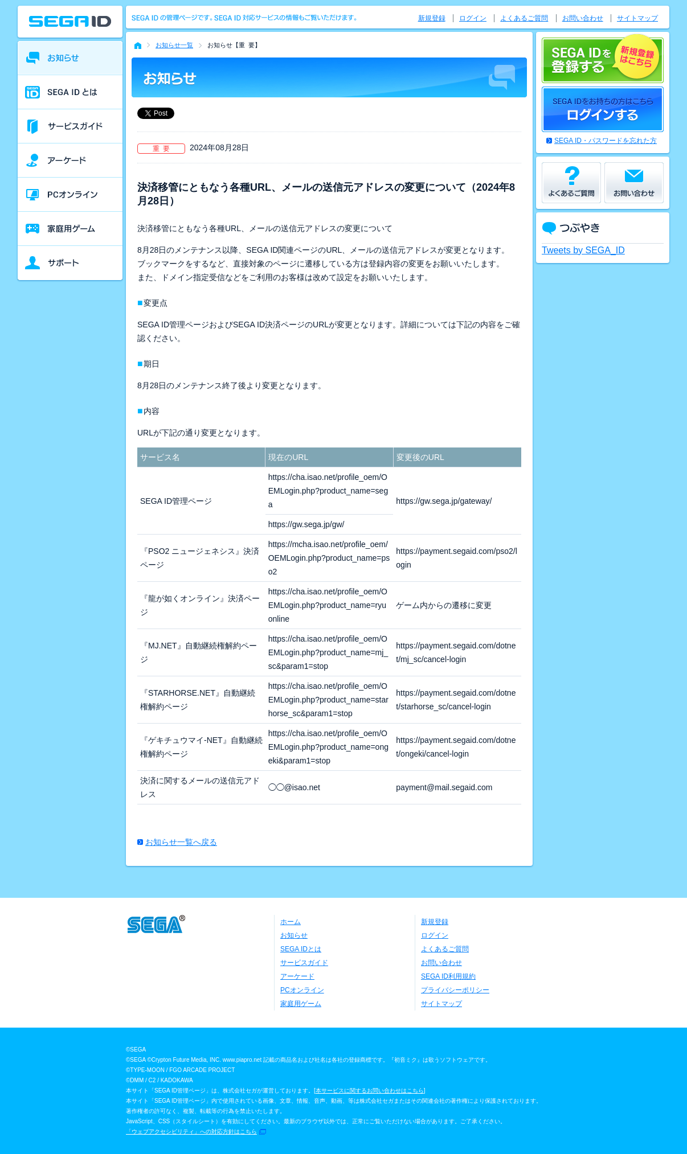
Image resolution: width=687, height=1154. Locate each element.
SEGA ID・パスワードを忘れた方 (605, 141)
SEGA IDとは (300, 949)
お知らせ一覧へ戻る (181, 842)
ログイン (472, 18)
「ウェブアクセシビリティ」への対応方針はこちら (191, 1131)
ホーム (290, 922)
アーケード (297, 976)
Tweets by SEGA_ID (583, 250)
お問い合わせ (582, 18)
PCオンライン (302, 990)
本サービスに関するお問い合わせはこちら (370, 1090)
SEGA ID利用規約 (448, 976)
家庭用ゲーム (300, 1004)
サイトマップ (637, 18)
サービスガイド (304, 963)
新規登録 (431, 18)
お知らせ (294, 935)
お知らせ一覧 (174, 45)
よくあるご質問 (524, 18)
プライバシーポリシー (455, 990)
